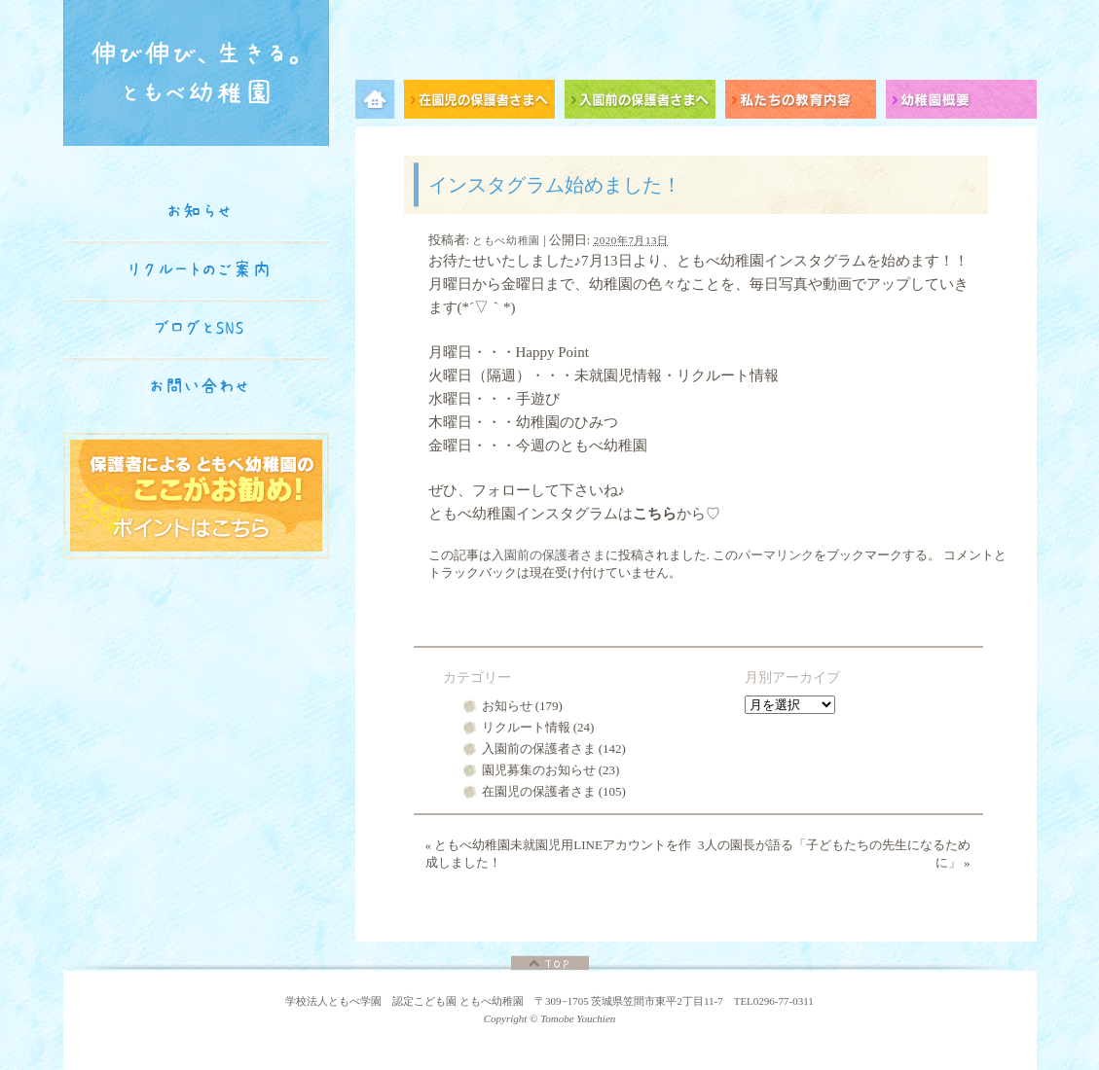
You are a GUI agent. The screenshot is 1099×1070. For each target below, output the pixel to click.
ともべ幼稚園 (505, 240)
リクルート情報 (526, 727)
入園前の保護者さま (548, 555)
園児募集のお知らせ (539, 770)
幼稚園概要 (961, 102)
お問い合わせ (199, 386)
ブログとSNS (199, 328)
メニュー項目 (379, 102)
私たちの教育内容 (805, 102)
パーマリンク (776, 555)
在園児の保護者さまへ (484, 102)
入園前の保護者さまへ (645, 102)
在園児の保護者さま (539, 791)
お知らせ (507, 705)
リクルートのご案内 (199, 269)
